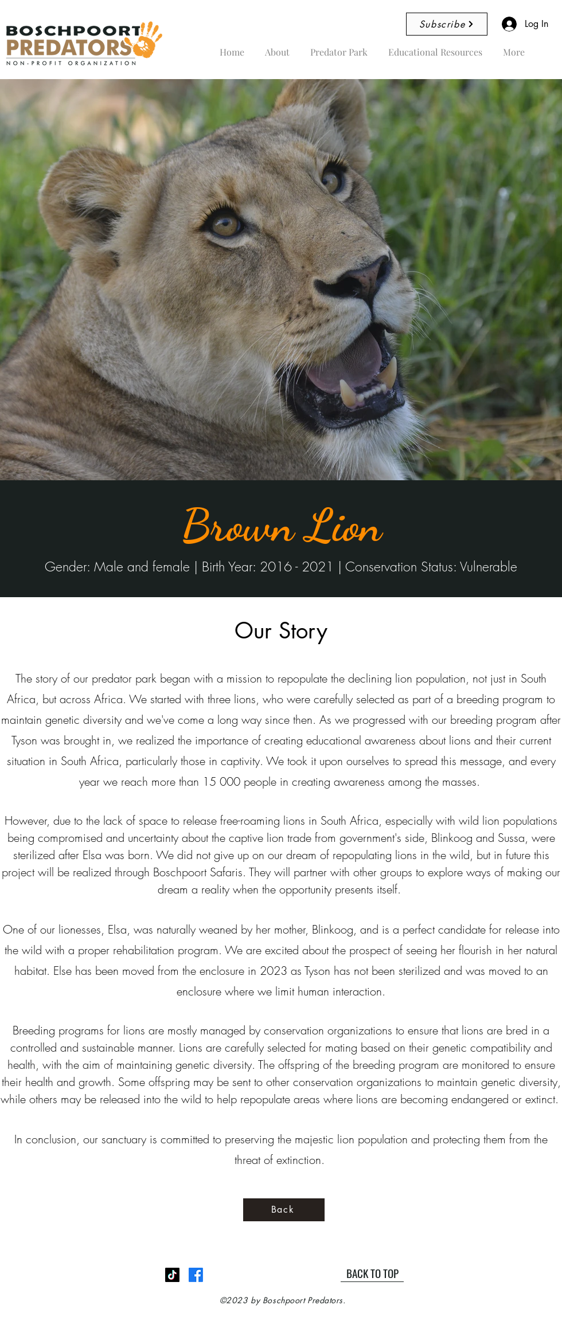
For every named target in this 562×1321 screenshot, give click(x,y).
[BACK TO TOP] (372, 1273)
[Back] (284, 1209)
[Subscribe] (446, 24)
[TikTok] (172, 1275)
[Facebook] (196, 1275)
